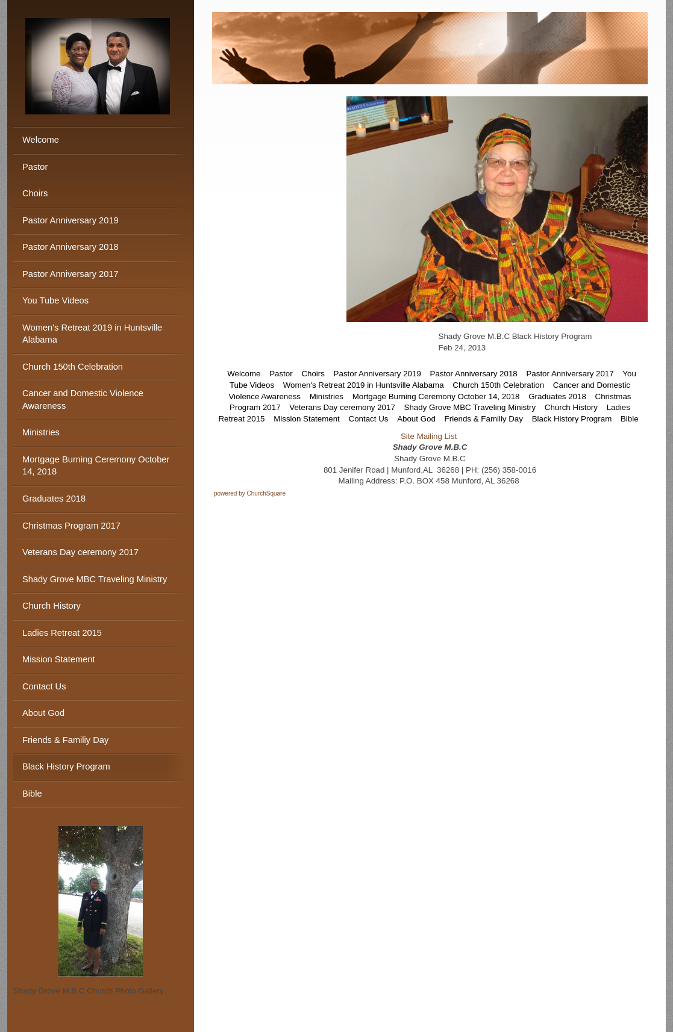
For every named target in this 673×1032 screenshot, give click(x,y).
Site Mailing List (429, 436)
